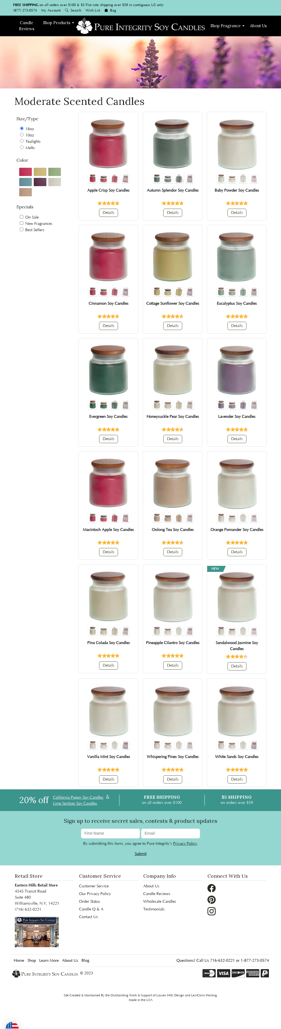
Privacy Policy (185, 843)
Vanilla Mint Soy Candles (108, 757)
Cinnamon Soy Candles (108, 303)
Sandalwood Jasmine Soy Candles (237, 646)
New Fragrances (36, 223)
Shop (56, 22)
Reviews (26, 25)
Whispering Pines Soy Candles (173, 757)
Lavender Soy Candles (236, 417)
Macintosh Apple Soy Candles (108, 530)
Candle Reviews (156, 894)
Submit (141, 854)
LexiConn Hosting (204, 995)
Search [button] (73, 10)
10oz (27, 135)
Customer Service (100, 876)
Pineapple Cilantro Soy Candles (172, 643)
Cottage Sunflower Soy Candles (172, 303)
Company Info (159, 876)
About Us (258, 25)
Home (19, 960)
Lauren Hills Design (170, 995)
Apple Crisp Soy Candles (108, 190)
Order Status (89, 901)
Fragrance (225, 25)
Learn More (49, 960)
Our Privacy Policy (95, 894)
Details (108, 213)
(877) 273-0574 (25, 10)
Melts (27, 148)
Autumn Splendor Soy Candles (173, 190)
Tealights (30, 141)
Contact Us (88, 917)
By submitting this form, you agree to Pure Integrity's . (140, 843)
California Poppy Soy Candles (78, 797)
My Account (51, 10)
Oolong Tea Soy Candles (173, 530)
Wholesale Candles (159, 901)
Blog (85, 960)
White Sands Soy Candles (236, 757)
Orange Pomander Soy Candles (236, 530)
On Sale (29, 217)
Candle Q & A (91, 909)
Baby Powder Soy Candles (237, 190)
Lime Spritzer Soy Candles (75, 803)
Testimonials (154, 909)
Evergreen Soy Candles (108, 417)
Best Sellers (32, 230)
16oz (27, 129)
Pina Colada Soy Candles (108, 643)
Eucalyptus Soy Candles (237, 303)
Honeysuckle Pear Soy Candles (173, 417)
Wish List (93, 10)
